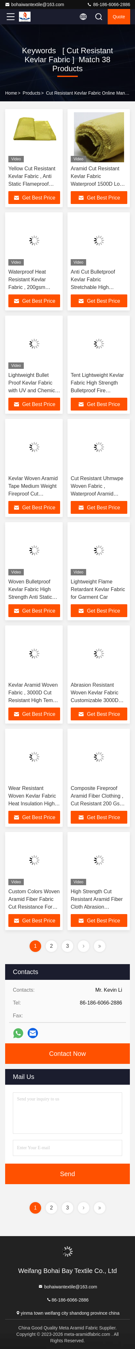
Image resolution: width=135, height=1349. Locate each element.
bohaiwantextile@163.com (34, 4)
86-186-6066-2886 (108, 4)
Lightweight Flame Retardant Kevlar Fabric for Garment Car (98, 589)
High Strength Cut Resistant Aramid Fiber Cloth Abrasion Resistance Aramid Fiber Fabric (99, 907)
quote (119, 16)
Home (11, 93)
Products (31, 93)
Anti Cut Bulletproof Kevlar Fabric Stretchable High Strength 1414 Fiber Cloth (93, 287)
